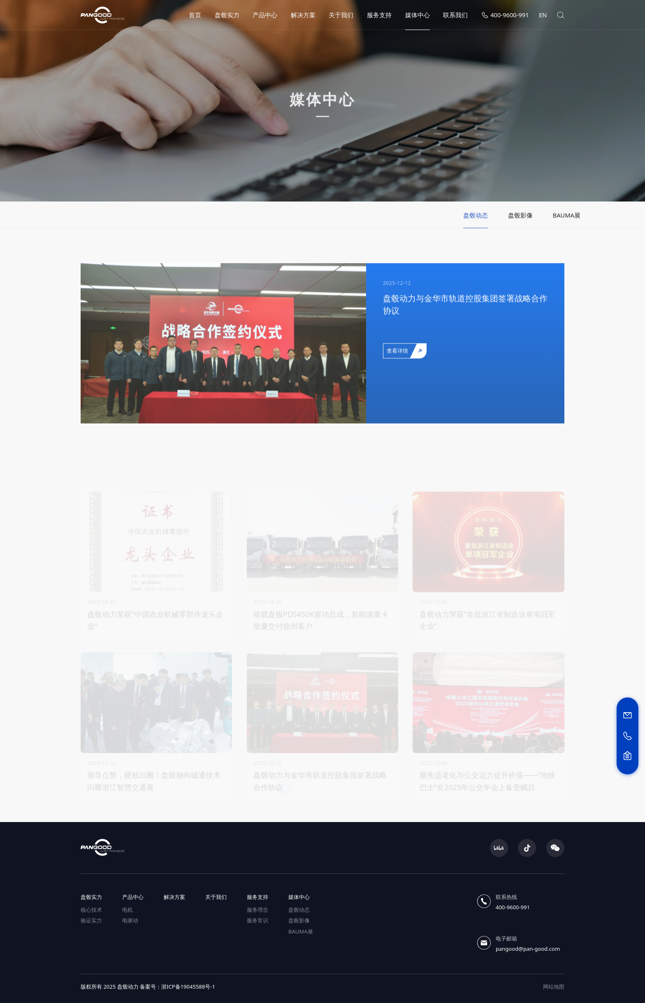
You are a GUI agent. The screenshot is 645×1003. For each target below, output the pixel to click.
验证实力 (91, 920)
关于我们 (341, 15)
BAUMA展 (300, 931)
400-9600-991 (505, 15)
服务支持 (379, 15)
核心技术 (91, 909)
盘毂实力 (227, 15)
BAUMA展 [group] (606, 215)
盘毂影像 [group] (560, 215)
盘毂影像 (299, 920)
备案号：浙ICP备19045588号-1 (177, 986)
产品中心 (265, 15)
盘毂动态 (299, 909)
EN (543, 15)
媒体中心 (417, 15)
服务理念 (257, 909)
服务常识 (257, 920)
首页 (195, 15)
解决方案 (303, 15)
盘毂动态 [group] (515, 215)
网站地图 (553, 986)
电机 (127, 909)
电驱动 (130, 920)
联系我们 (455, 15)
